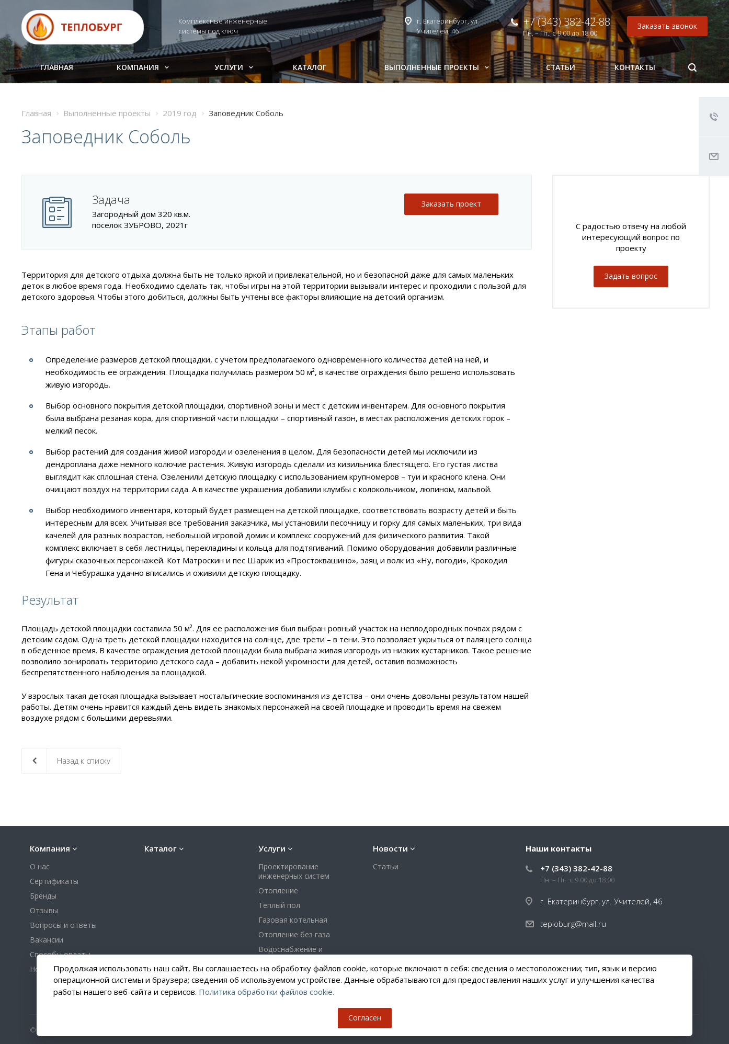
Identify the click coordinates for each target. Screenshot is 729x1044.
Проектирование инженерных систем (293, 871)
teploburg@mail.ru (573, 923)
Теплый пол (279, 905)
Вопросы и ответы (63, 925)
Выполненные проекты (436, 67)
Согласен (364, 1018)
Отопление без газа (294, 934)
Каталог (309, 67)
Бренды (43, 896)
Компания (143, 67)
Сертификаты (54, 881)
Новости (390, 848)
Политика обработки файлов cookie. (266, 991)
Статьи (560, 67)
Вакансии (46, 940)
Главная (56, 67)
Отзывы (44, 910)
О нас (40, 866)
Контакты (634, 67)
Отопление (278, 890)
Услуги (233, 67)
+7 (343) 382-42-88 (566, 22)
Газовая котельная (292, 920)
